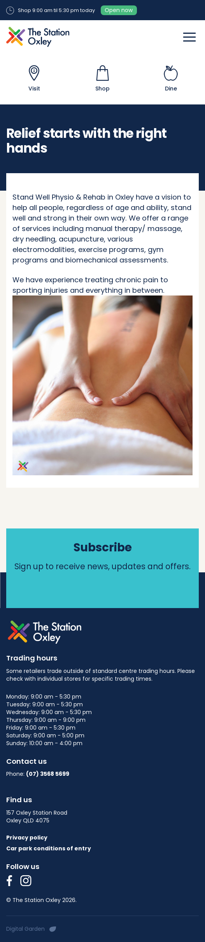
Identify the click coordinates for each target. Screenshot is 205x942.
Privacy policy (26, 837)
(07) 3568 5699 (47, 774)
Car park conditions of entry (48, 848)
